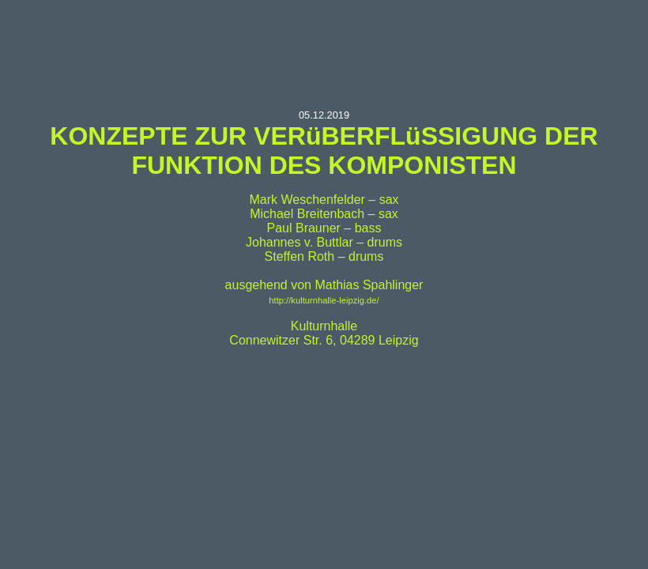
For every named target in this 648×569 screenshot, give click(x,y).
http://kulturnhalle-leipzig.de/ (324, 300)
